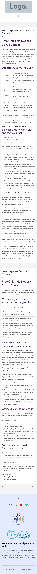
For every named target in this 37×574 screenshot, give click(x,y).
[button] (18, 16)
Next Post (32, 266)
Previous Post (5, 266)
